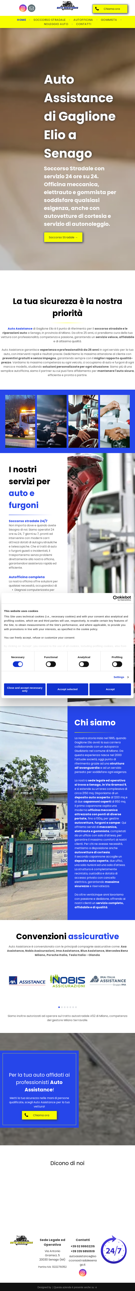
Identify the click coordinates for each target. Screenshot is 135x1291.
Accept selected (67, 689)
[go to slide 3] (64, 1007)
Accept (110, 689)
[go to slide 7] (76, 1007)
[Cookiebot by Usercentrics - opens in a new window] (115, 598)
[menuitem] (22, 20)
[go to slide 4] (67, 1007)
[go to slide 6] (73, 1007)
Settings (119, 677)
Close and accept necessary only (24, 689)
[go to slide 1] (59, 1007)
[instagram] (23, 8)
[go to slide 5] (70, 1007)
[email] (31, 8)
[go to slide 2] (62, 1007)
